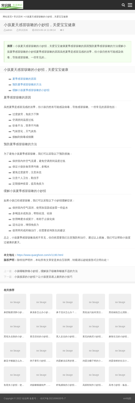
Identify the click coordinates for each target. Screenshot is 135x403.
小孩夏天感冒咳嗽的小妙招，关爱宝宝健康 (46, 16)
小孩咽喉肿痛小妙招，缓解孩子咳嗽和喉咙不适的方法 (46, 271)
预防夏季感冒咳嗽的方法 (26, 84)
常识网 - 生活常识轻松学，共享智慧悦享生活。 (11, 6)
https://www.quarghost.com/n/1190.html (40, 254)
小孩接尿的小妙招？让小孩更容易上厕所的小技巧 (43, 276)
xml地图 (127, 398)
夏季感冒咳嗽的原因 (24, 78)
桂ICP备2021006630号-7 (52, 398)
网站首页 (7, 16)
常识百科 (18, 16)
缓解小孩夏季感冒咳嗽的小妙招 (30, 90)
